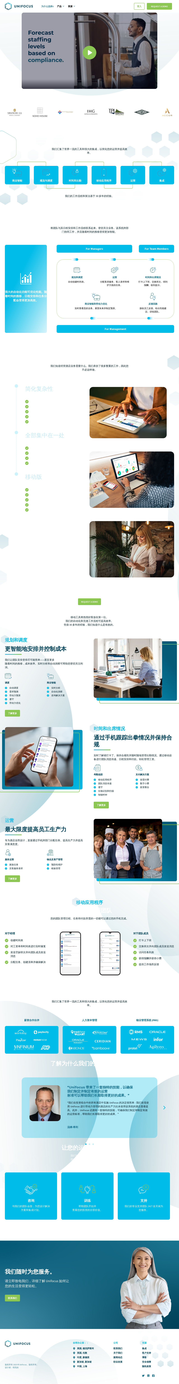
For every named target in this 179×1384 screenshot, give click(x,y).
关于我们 (117, 1352)
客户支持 (146, 1352)
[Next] (164, 1108)
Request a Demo (159, 6)
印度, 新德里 (83, 1357)
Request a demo (89, 601)
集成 (144, 1348)
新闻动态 (117, 1357)
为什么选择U (47, 6)
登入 (139, 6)
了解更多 (12, 713)
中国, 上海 (82, 1366)
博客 (144, 1357)
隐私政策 (146, 1366)
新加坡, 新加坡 (84, 1361)
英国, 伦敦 (82, 1352)
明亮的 (16, 1367)
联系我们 (12, 1298)
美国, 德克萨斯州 (85, 1348)
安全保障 (146, 1361)
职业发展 (117, 1361)
